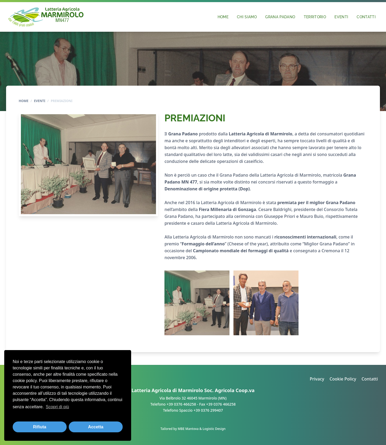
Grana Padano (280, 17)
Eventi (341, 17)
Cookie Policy (342, 379)
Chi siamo (247, 17)
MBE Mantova (188, 428)
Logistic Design (214, 428)
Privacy (317, 379)
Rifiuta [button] (39, 427)
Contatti (366, 17)
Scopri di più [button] (57, 407)
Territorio (315, 17)
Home (223, 17)
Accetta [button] (95, 427)
